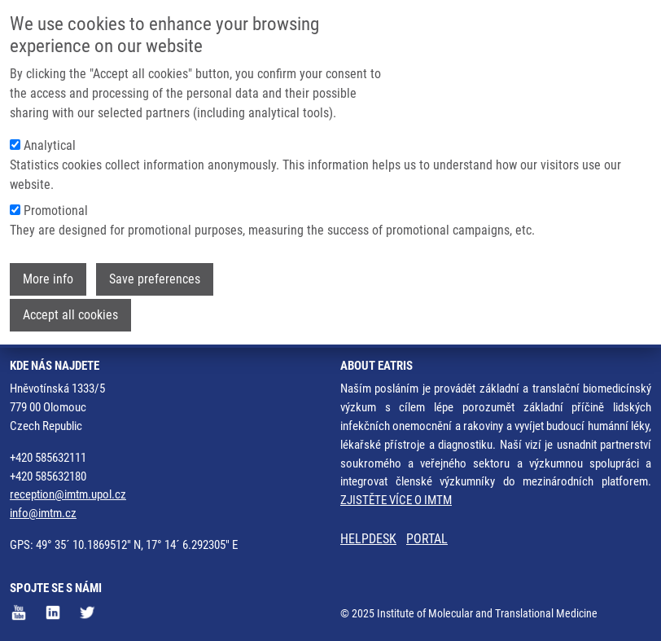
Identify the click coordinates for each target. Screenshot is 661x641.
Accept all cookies (70, 306)
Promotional (56, 202)
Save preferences (154, 271)
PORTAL (427, 539)
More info (48, 271)
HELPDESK (368, 539)
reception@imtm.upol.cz (68, 494)
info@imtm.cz (43, 513)
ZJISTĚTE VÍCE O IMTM (396, 500)
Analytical (50, 137)
